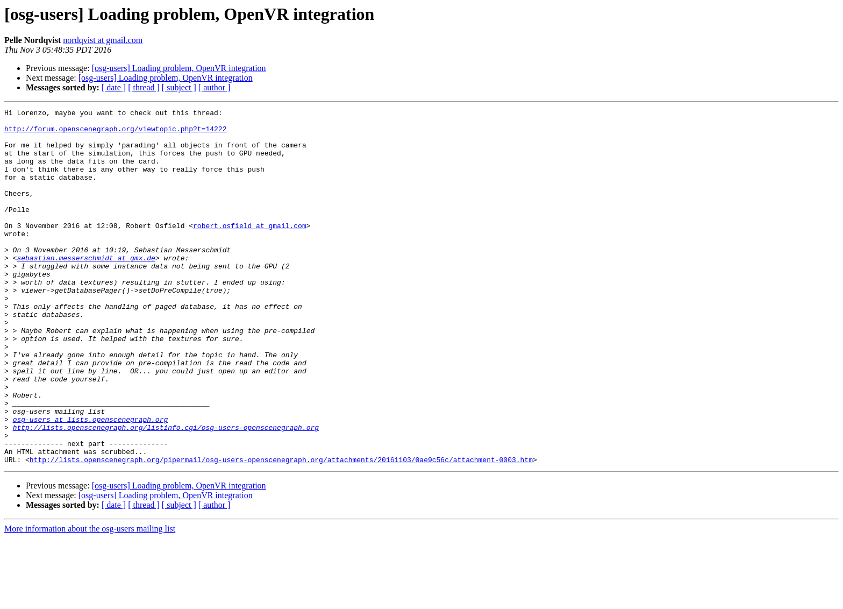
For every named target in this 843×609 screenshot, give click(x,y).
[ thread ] (144, 87)
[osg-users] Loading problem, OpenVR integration (179, 68)
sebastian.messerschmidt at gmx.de (86, 288)
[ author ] (214, 87)
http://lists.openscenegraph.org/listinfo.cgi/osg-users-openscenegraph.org (166, 492)
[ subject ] (179, 87)
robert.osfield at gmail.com (249, 249)
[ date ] (114, 87)
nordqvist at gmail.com (102, 40)
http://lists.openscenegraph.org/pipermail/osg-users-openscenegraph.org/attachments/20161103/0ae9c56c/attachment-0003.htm (281, 530)
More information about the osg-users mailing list (89, 599)
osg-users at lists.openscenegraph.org (90, 482)
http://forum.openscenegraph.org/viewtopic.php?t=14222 (115, 133)
